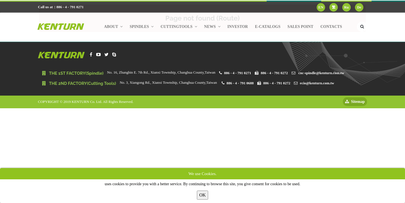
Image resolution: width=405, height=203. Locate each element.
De (359, 7)
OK (202, 195)
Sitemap (355, 102)
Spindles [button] (142, 27)
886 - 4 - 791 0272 (274, 73)
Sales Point (300, 27)
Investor (238, 27)
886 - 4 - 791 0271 (237, 73)
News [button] (212, 27)
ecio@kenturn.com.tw (317, 83)
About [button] (113, 27)
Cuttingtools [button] (179, 27)
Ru (346, 7)
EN (320, 7)
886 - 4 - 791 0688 (240, 83)
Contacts (331, 27)
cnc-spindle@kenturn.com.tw (321, 73)
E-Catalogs (267, 27)
